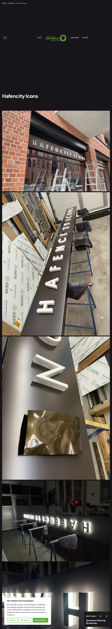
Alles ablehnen (25, 620)
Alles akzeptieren (40, 620)
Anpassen (12, 620)
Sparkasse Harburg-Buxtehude (96, 622)
